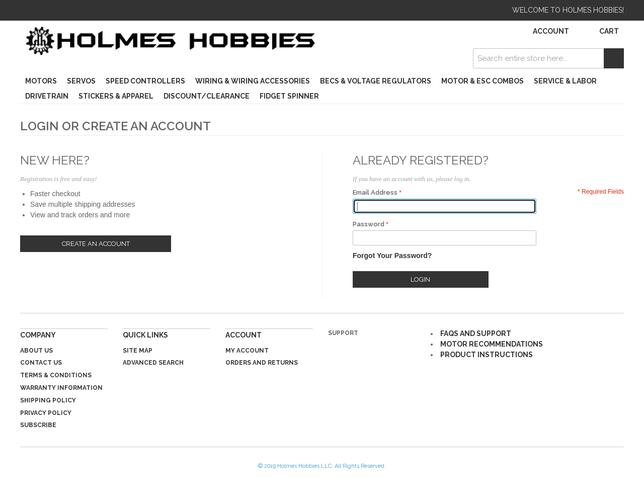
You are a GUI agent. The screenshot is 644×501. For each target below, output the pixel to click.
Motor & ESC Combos (482, 81)
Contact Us (41, 362)
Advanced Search (153, 362)
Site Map (137, 350)
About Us (36, 350)
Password (368, 224)
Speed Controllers (145, 81)
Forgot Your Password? (392, 256)
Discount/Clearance (207, 96)
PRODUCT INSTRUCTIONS (486, 355)
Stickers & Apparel (115, 96)
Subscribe (38, 425)
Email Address (375, 192)
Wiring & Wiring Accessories (252, 81)
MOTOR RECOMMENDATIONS (491, 344)
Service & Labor (565, 81)
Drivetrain (46, 96)
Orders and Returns (261, 362)
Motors (41, 81)
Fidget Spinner (289, 96)
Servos (81, 81)
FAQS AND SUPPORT (475, 333)
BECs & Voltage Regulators (375, 81)
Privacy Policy (45, 412)
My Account (247, 350)
